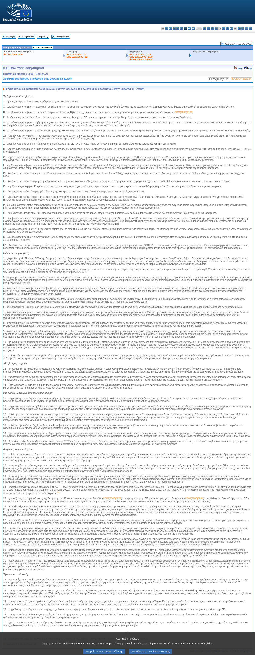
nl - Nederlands (223, 28)
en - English (189, 28)
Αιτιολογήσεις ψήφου (140, 59)
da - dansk (174, 28)
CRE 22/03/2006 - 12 (76, 57)
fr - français (193, 28)
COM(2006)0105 (183, 112)
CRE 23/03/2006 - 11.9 (140, 57)
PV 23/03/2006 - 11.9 (140, 54)
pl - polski (227, 28)
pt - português (231, 28)
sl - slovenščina (242, 28)
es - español (166, 28)
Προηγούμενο (28, 37)
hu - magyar (216, 28)
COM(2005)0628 (112, 498)
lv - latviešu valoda (208, 28)
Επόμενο (41, 37)
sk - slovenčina (239, 28)
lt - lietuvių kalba (212, 28)
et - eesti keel (181, 28)
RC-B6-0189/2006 (13, 54)
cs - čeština (170, 28)
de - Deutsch (177, 28)
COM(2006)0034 (194, 498)
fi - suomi (246, 28)
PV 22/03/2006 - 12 (76, 54)
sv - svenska (250, 28)
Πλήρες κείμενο (62, 37)
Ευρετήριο (10, 37)
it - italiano (204, 28)
